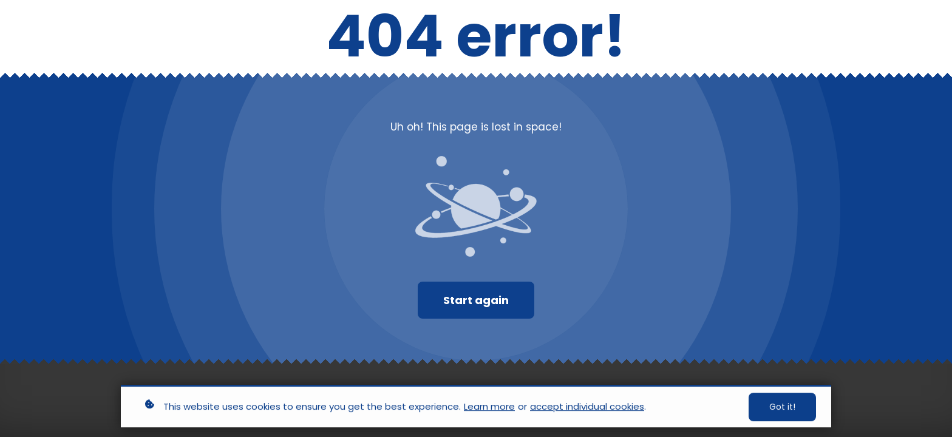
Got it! (782, 408)
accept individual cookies (587, 407)
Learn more (489, 407)
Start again (476, 300)
